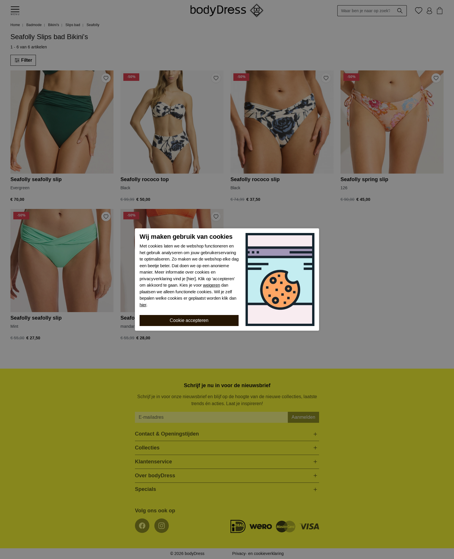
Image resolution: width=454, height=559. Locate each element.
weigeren (211, 285)
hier (143, 305)
